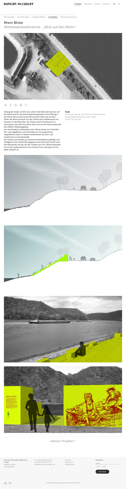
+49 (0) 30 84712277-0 (44, 460)
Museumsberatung (68, 17)
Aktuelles (88, 4)
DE (114, 4)
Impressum (69, 462)
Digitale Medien (38, 17)
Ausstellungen (23, 17)
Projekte (77, 4)
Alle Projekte (9, 17)
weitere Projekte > (63, 441)
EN (119, 4)
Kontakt (106, 4)
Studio (97, 4)
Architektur (52, 17)
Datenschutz (69, 464)
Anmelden (102, 472)
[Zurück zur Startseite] (18, 4)
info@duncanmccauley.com (44, 464)
